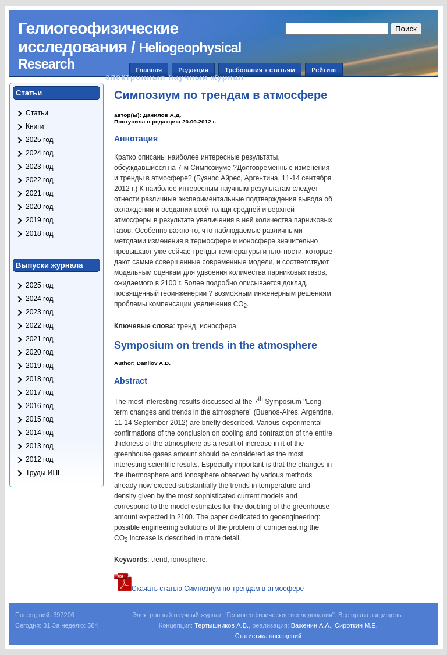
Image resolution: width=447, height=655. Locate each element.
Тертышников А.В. (221, 625)
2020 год (40, 207)
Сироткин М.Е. (356, 625)
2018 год (40, 233)
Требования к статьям (260, 69)
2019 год (40, 220)
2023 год (40, 166)
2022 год (40, 180)
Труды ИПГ (44, 473)
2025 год (40, 140)
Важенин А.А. (311, 625)
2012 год (40, 459)
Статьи (37, 113)
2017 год (40, 392)
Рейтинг (323, 69)
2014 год (40, 433)
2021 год (40, 193)
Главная (149, 69)
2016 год (40, 406)
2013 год (40, 446)
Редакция (193, 69)
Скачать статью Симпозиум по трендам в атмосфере (209, 589)
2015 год (40, 419)
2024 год (40, 153)
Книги (35, 126)
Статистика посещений (268, 635)
